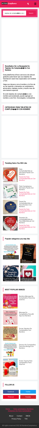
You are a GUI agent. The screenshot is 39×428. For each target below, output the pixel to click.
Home (8, 409)
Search (31, 13)
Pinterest (11, 397)
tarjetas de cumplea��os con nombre (18, 108)
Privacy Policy (16, 419)
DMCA (28, 416)
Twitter (28, 392)
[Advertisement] (19, 39)
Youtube (28, 397)
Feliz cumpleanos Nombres (23, 409)
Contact (19, 416)
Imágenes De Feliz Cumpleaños (19, 411)
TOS (26, 419)
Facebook (11, 392)
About (11, 416)
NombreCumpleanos (29, 425)
